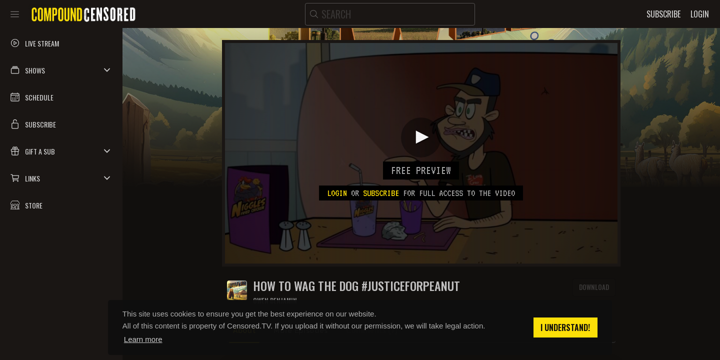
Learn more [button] (143, 339)
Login (337, 193)
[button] (61, 70)
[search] (390, 14)
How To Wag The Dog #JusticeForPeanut (356, 285)
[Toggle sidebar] (15, 14)
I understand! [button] (565, 328)
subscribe (381, 193)
